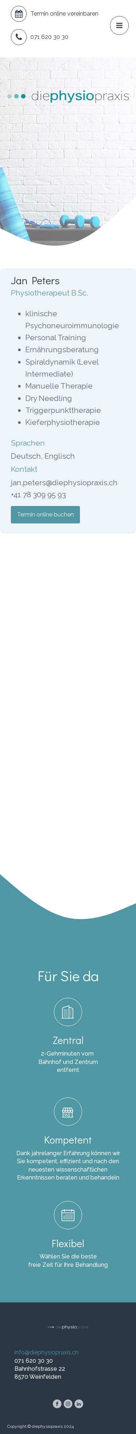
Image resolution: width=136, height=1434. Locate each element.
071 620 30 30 (49, 36)
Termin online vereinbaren (64, 13)
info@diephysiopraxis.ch (46, 1352)
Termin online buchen (45, 514)
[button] (119, 25)
